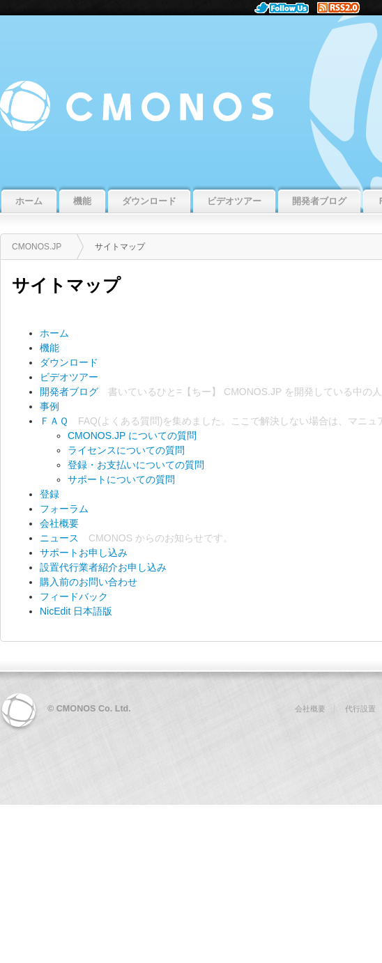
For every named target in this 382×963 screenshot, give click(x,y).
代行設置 (360, 708)
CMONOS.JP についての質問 (132, 435)
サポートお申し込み (84, 552)
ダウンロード (69, 362)
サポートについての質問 (121, 479)
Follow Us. (285, 7)
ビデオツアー (69, 377)
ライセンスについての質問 (126, 450)
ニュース (59, 538)
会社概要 (59, 523)
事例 (49, 406)
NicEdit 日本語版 (76, 611)
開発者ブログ (69, 391)
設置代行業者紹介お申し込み (103, 567)
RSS (344, 7)
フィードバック (74, 596)
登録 (49, 494)
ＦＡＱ (54, 420)
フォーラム (64, 508)
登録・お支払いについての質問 (136, 464)
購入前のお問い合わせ (88, 581)
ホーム (54, 333)
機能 (49, 347)
